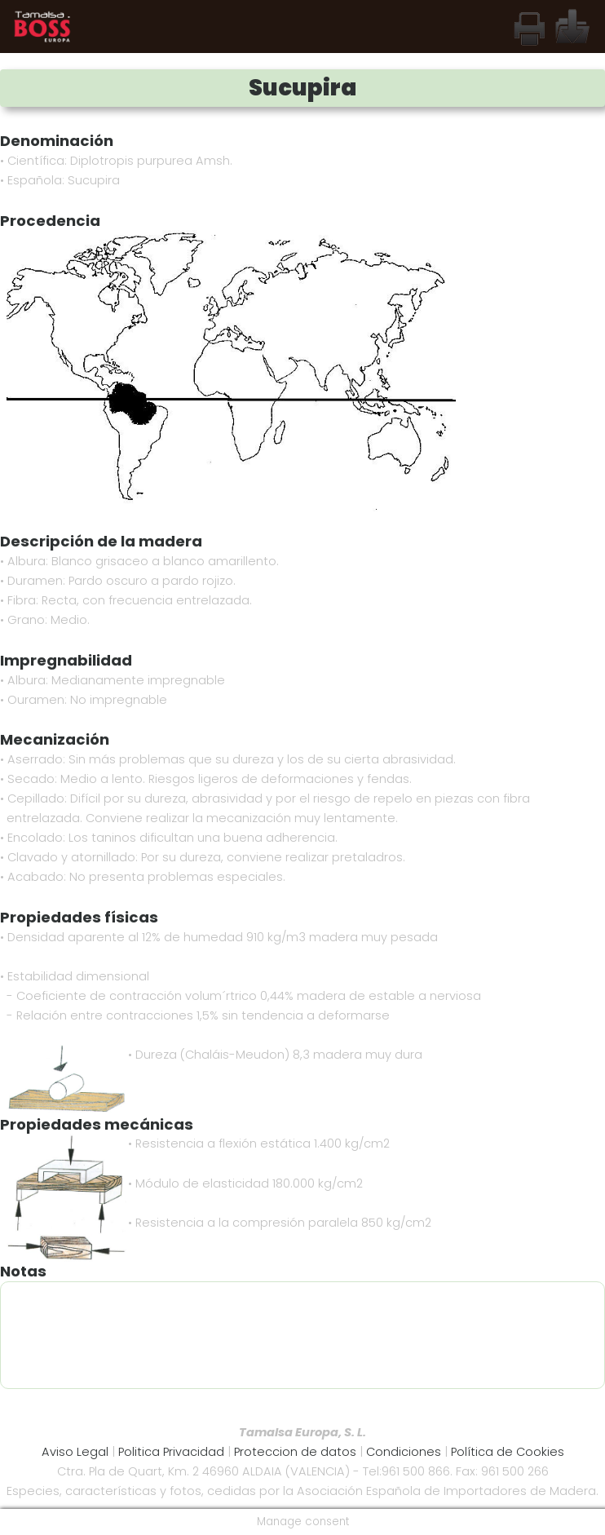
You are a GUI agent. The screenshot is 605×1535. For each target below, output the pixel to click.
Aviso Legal (75, 1452)
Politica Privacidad (171, 1452)
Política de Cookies (507, 1452)
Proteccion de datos (295, 1452)
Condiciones (405, 1452)
